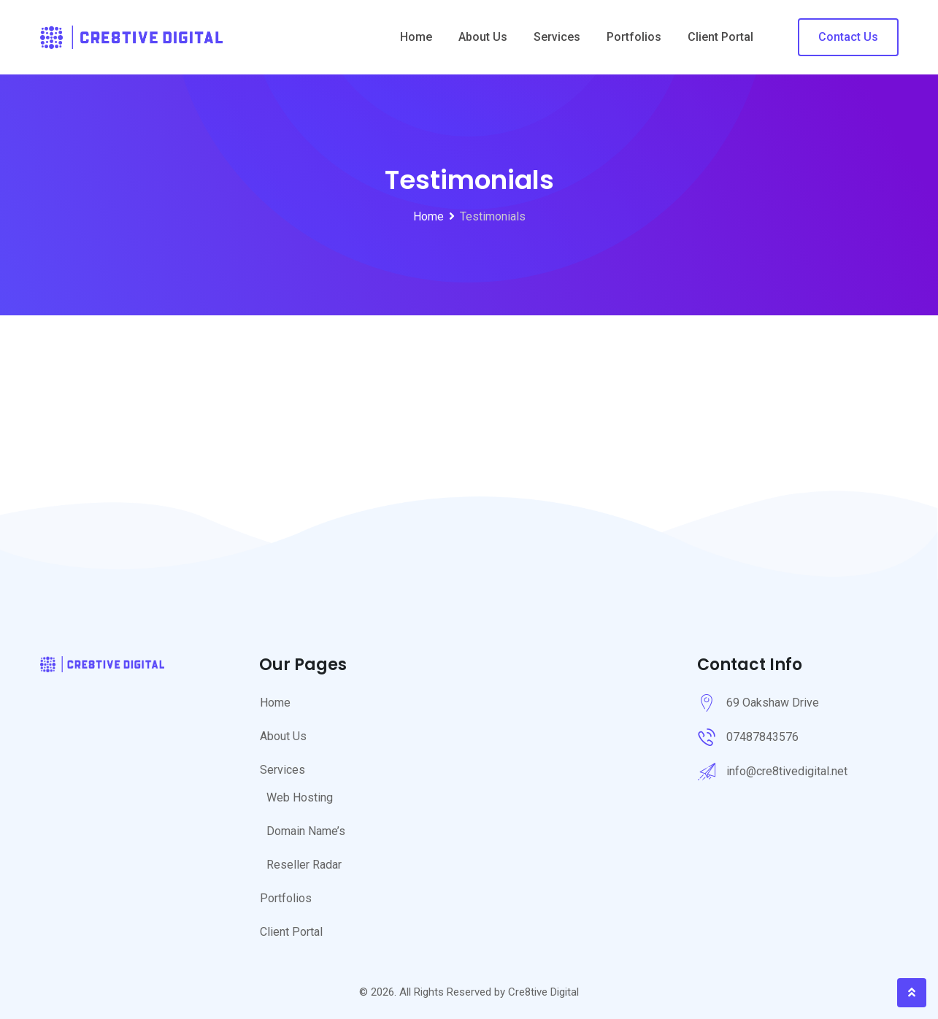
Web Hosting (299, 797)
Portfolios (634, 37)
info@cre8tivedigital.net (786, 771)
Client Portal (720, 37)
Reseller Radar (304, 865)
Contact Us (848, 37)
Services (557, 37)
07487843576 (762, 737)
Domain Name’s (305, 831)
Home (416, 37)
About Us (482, 37)
